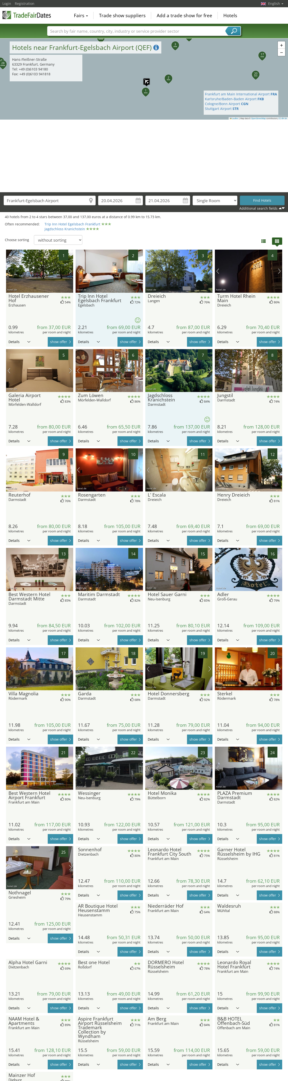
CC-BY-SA (283, 118)
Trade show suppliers (122, 15)
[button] (142, 88)
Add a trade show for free (184, 15)
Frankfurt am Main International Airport (241, 94)
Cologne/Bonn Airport (226, 103)
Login (6, 3)
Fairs (81, 15)
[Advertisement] (144, 156)
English (275, 3)
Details (19, 341)
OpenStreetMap (258, 118)
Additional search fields (258, 208)
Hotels (230, 15)
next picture (70, 271)
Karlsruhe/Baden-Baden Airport (234, 99)
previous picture (8, 271)
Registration (24, 3)
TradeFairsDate (26, 15)
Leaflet (234, 118)
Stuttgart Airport (222, 108)
